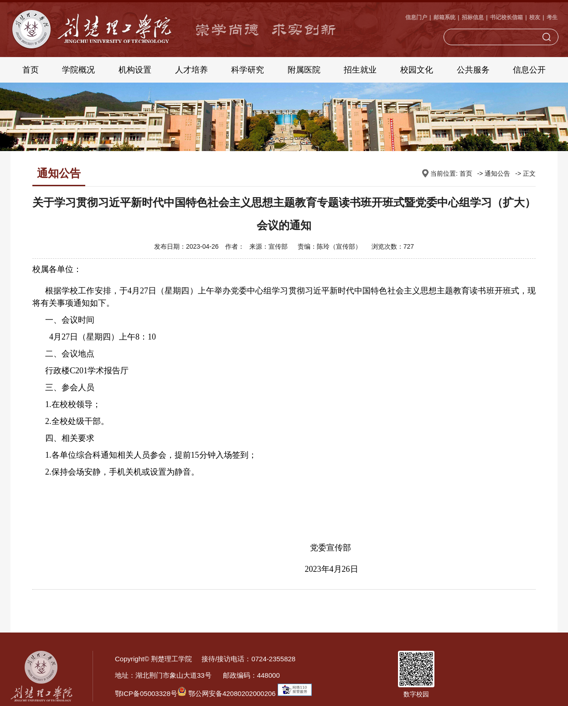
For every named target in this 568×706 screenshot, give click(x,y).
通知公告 (497, 173)
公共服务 (473, 69)
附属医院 (304, 69)
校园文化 (416, 69)
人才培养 (191, 69)
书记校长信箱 (506, 17)
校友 (534, 17)
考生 (552, 17)
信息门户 (416, 17)
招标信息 (473, 17)
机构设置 (135, 69)
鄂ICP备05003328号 (146, 693)
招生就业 (360, 69)
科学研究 (247, 69)
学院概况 (78, 69)
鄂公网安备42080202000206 (226, 693)
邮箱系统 (444, 17)
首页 (30, 69)
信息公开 (529, 69)
